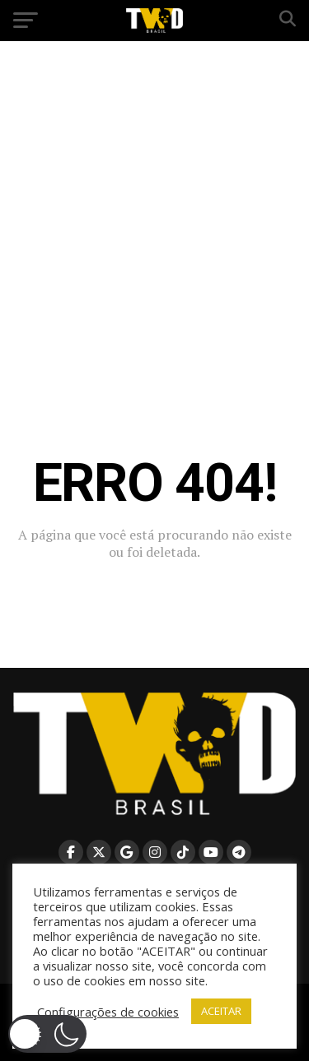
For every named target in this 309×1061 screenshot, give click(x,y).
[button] (47, 1034)
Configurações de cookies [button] (108, 1011)
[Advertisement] (154, 207)
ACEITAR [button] (221, 1010)
